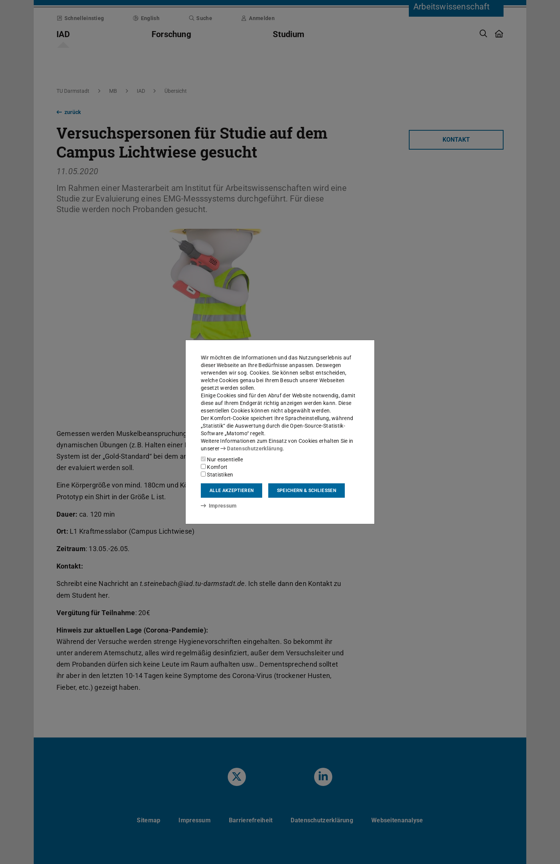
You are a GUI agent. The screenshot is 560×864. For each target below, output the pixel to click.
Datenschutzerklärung (252, 448)
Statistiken (217, 475)
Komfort (214, 467)
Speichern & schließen (306, 490)
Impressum (219, 506)
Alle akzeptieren (231, 490)
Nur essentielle (222, 459)
